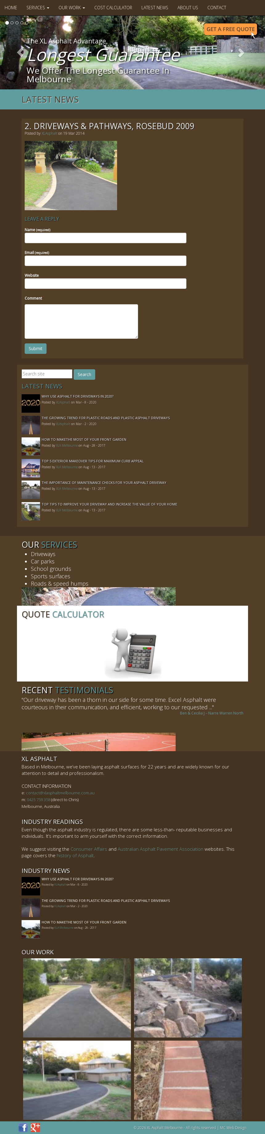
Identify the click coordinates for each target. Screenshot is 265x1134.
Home (11, 7)
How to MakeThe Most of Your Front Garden (84, 439)
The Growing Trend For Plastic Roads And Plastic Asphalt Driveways (106, 418)
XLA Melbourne (67, 445)
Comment (33, 298)
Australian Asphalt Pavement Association (160, 849)
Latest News (154, 7)
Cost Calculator (113, 7)
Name (37, 229)
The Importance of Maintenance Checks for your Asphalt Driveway (104, 482)
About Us (187, 7)
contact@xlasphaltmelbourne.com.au (60, 793)
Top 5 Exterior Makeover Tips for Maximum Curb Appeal (93, 461)
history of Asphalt (75, 855)
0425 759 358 (38, 799)
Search (84, 374)
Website (32, 275)
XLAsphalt (49, 133)
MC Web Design (233, 1127)
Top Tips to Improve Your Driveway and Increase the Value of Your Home (109, 504)
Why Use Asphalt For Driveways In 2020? (77, 396)
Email (37, 252)
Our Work (72, 7)
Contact (216, 7)
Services (37, 7)
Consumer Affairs (89, 849)
